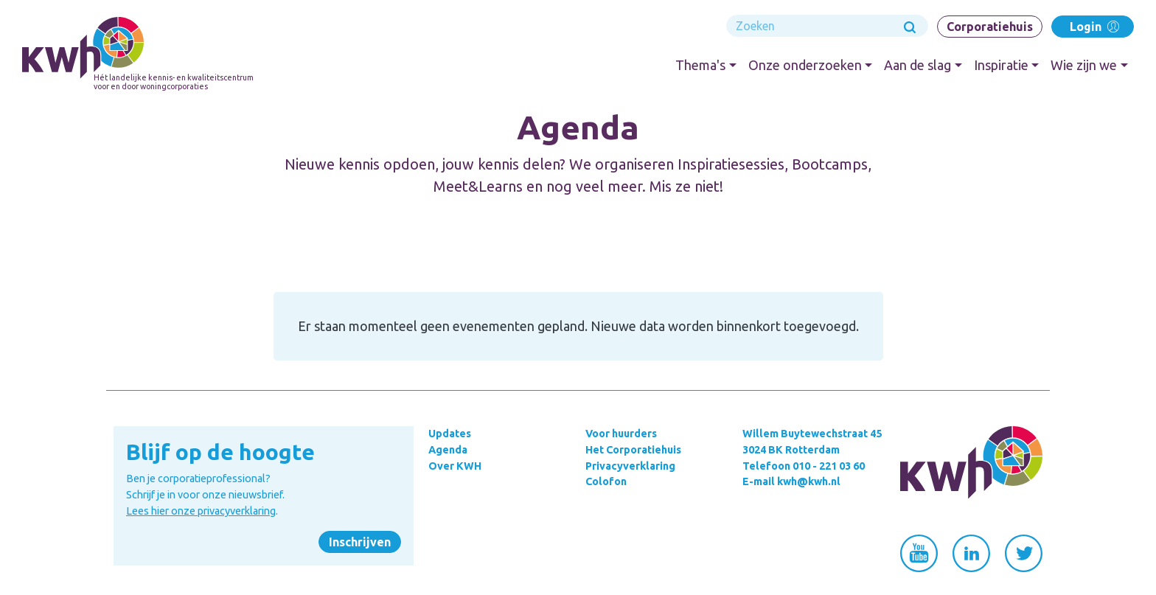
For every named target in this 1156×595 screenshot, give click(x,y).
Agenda (447, 450)
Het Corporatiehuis (633, 450)
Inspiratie (1001, 65)
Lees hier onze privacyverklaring (201, 511)
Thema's (700, 65)
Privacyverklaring (630, 466)
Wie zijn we (1084, 65)
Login (1093, 26)
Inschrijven (360, 542)
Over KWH (454, 466)
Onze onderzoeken (805, 65)
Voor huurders (621, 433)
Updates (449, 433)
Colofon (606, 481)
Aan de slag (917, 65)
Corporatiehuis (990, 26)
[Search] (827, 26)
